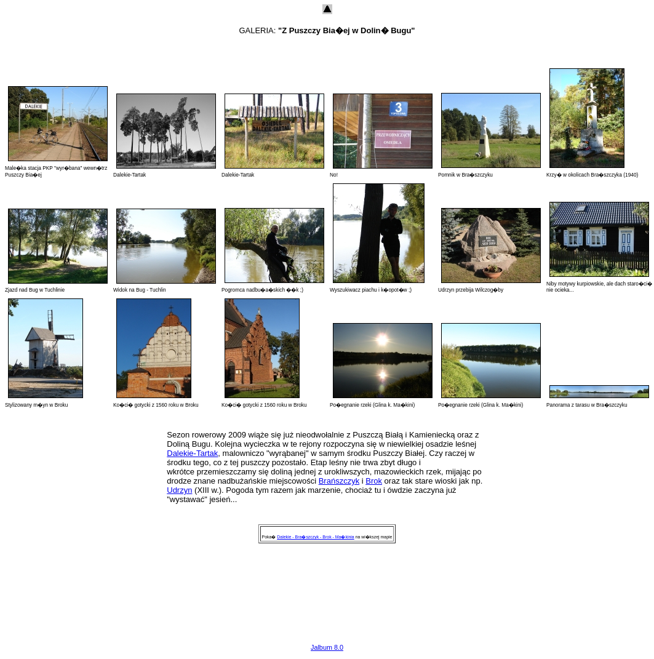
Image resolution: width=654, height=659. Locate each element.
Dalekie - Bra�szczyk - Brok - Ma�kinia (315, 537)
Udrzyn (179, 490)
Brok (373, 480)
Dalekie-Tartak (192, 453)
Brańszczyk (339, 480)
